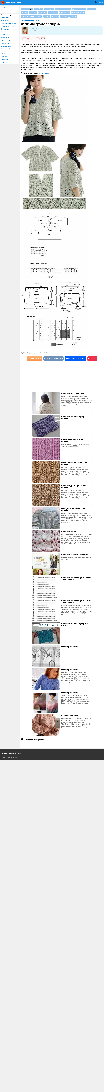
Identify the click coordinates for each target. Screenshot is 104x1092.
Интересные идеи (6, 15)
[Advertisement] (41, 379)
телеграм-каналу (44, 73)
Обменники (4, 59)
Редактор (33, 28)
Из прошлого (5, 37)
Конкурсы (4, 62)
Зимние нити (5, 29)
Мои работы (5, 18)
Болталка (4, 32)
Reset (43, 39)
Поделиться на (75, 358)
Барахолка (4, 34)
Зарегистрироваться (7, 11)
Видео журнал (5, 20)
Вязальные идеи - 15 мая (30, 20)
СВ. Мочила (4, 56)
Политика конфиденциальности (11, 1085)
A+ (38, 39)
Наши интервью (6, 43)
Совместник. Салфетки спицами (8, 50)
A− (24, 39)
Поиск (100, 2)
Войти (3, 7)
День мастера (5, 40)
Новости (3, 53)
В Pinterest (92, 358)
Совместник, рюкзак (7, 46)
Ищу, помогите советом (8, 23)
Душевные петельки (7, 26)
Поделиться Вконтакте (53, 358)
